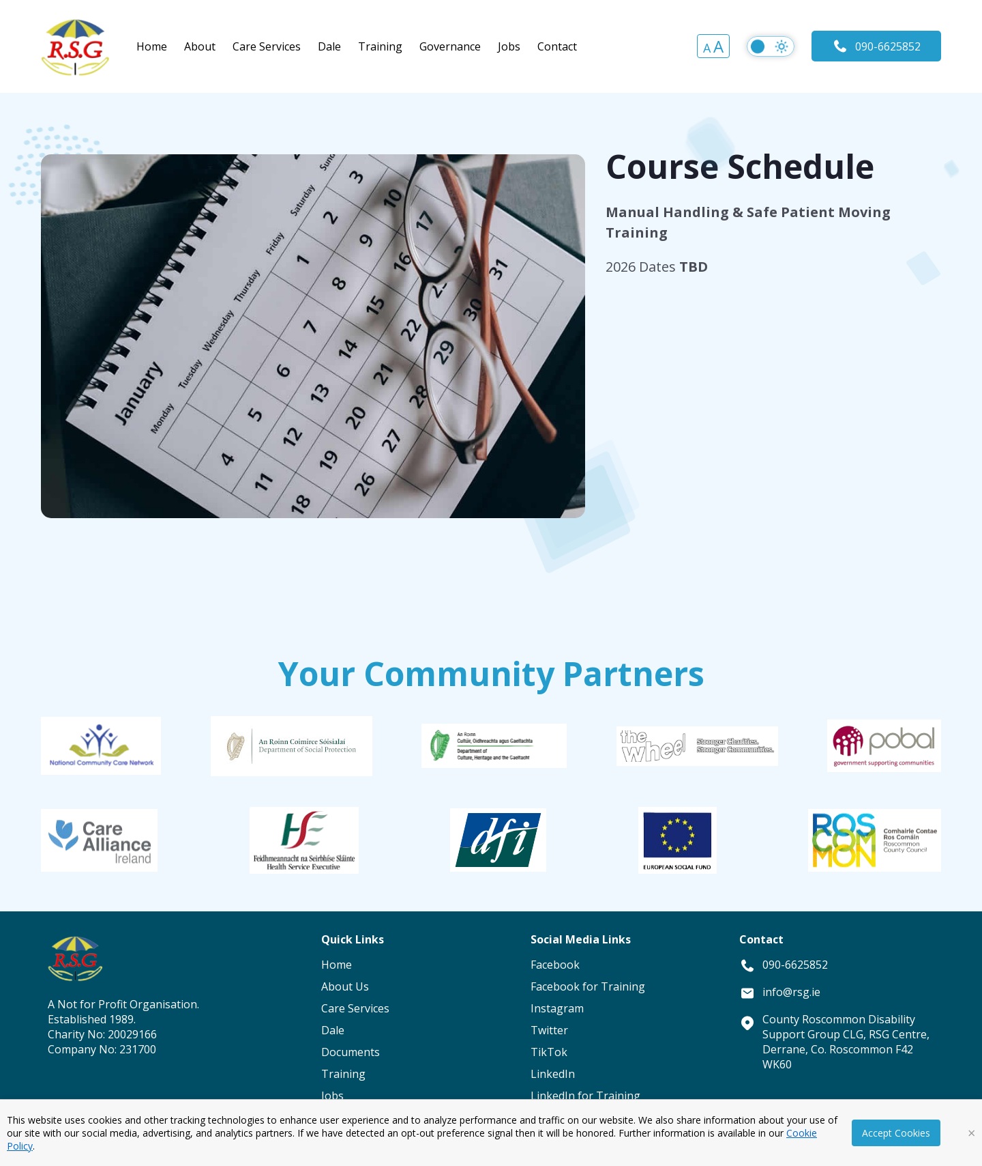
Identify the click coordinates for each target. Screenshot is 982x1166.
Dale (329, 46)
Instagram (557, 1008)
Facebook (555, 964)
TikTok (549, 1052)
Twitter (549, 1030)
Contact (557, 46)
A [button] (707, 48)
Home (151, 46)
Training (380, 46)
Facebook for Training (588, 986)
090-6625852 (876, 46)
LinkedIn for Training (585, 1095)
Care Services (267, 46)
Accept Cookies (896, 1132)
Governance (450, 46)
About (199, 46)
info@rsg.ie (791, 991)
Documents (350, 1052)
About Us (345, 986)
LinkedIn (553, 1073)
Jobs (509, 46)
